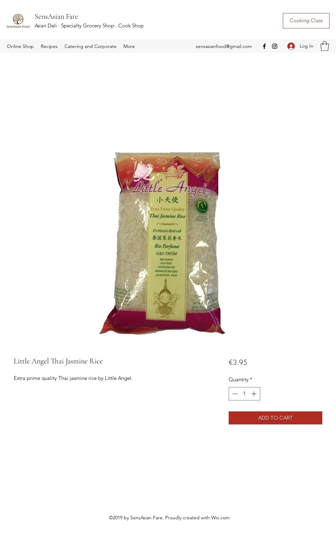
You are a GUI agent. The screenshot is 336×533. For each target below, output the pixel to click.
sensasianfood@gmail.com (224, 46)
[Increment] (254, 393)
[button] (20, 46)
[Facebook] (264, 46)
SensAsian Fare (56, 16)
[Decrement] (234, 393)
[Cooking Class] (306, 20)
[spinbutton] (244, 393)
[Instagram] (274, 46)
